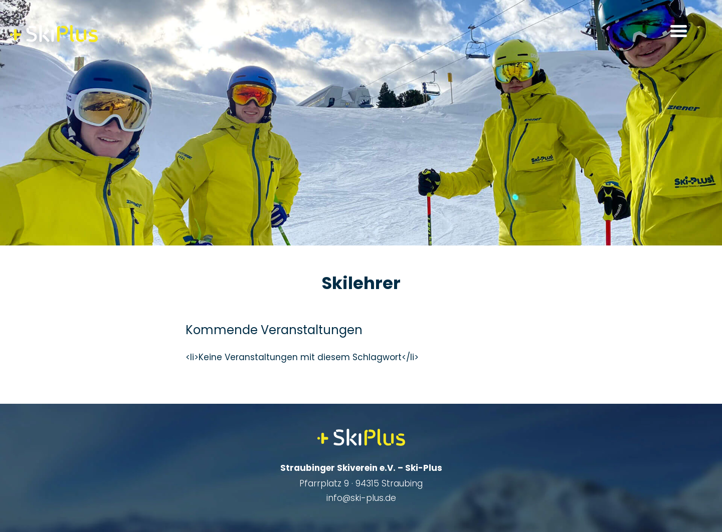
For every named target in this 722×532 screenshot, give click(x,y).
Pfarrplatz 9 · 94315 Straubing (361, 483)
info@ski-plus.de (361, 498)
